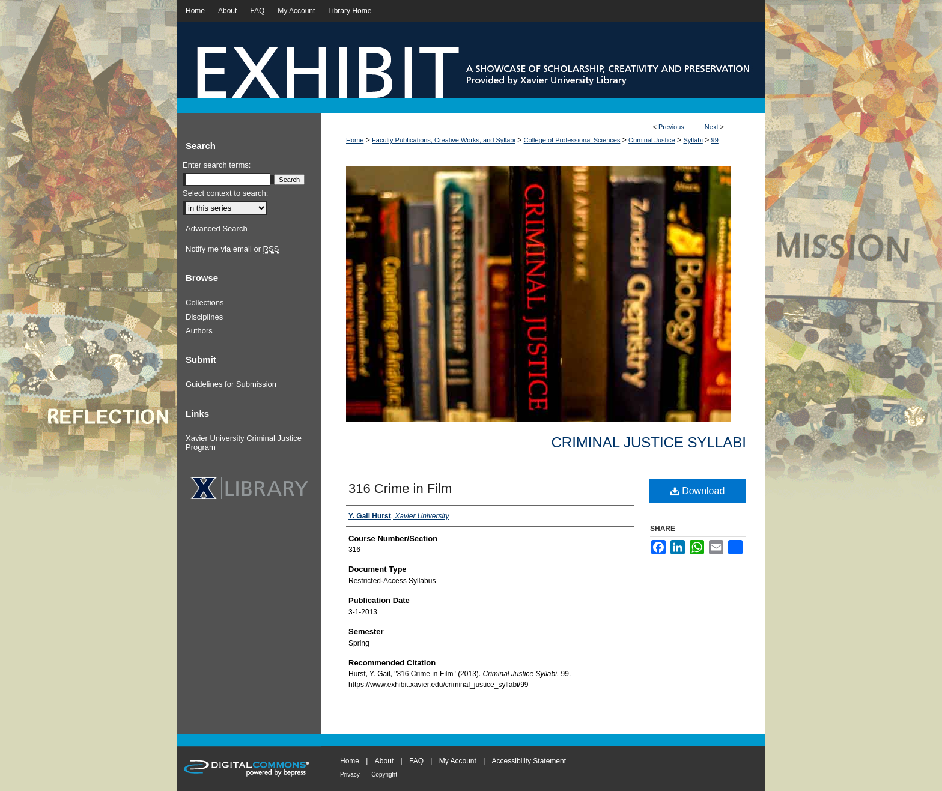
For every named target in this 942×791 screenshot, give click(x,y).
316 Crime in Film (400, 488)
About (384, 761)
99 (715, 140)
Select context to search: (225, 193)
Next (712, 126)
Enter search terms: (217, 164)
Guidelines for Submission (231, 384)
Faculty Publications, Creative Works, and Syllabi (443, 140)
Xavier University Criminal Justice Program (244, 443)
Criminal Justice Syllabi (648, 442)
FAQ (416, 761)
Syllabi (692, 140)
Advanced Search (217, 228)
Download (697, 491)
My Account (457, 761)
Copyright (384, 774)
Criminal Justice (651, 140)
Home (354, 140)
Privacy (350, 774)
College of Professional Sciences (572, 140)
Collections (205, 302)
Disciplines (204, 316)
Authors (199, 330)
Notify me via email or (232, 249)
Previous (671, 126)
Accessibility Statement (529, 761)
